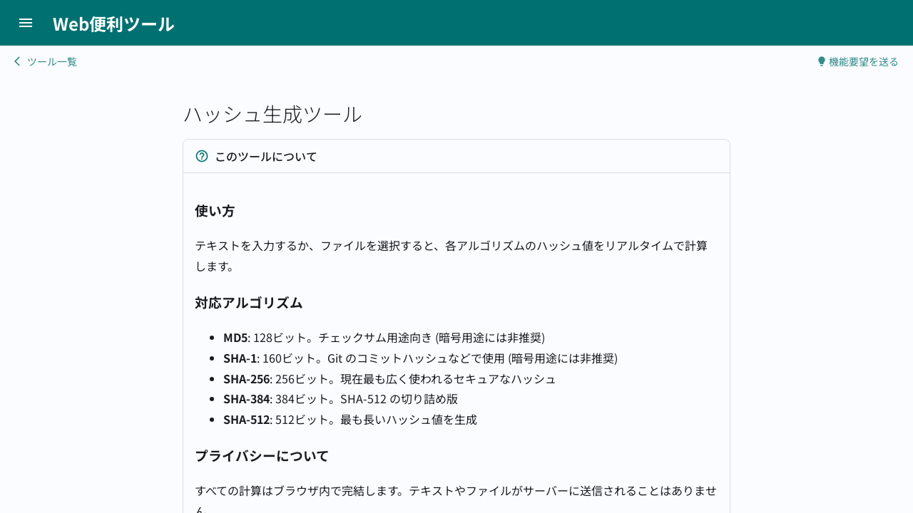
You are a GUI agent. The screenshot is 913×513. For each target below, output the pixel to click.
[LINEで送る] (897, 23)
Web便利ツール (114, 23)
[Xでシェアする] (877, 23)
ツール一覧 (45, 61)
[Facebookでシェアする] (887, 23)
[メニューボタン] (25, 23)
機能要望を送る (857, 61)
